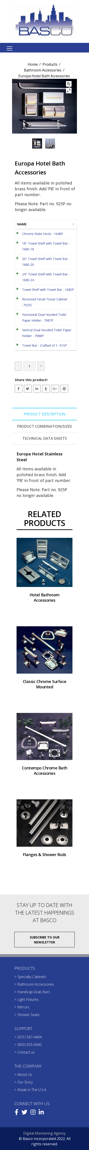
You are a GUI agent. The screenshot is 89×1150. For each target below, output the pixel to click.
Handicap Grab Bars (33, 991)
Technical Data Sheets (44, 438)
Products (49, 64)
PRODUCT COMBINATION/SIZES (44, 426)
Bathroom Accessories (42, 70)
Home (33, 64)
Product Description (45, 414)
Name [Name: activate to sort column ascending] (22, 224)
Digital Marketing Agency (44, 1133)
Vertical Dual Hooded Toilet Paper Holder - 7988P (46, 333)
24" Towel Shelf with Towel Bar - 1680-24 (46, 277)
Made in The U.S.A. (32, 1089)
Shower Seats (28, 1014)
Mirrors (23, 1007)
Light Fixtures (28, 999)
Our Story (25, 1082)
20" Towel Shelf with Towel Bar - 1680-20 (46, 262)
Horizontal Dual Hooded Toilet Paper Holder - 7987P (44, 317)
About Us (24, 1074)
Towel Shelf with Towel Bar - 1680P (48, 289)
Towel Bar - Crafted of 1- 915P (44, 345)
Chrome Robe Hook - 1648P (42, 234)
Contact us (26, 1052)
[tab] (44, 414)
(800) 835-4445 (29, 1044)
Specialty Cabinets (31, 976)
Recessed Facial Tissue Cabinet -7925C (44, 302)
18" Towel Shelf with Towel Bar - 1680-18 (46, 246)
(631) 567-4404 (29, 1037)
